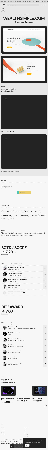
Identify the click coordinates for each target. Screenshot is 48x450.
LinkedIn (12, 443)
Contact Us (27, 436)
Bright (26, 211)
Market (26, 430)
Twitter (17, 443)
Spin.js (4, 218)
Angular (43, 215)
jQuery (16, 215)
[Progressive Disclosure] (24, 151)
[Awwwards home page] (12, 446)
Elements (3, 430)
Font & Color (22, 446)
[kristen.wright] (19, 22)
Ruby (11, 218)
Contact (17, 171)
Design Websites (35, 211)
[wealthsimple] (29, 22)
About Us (26, 434)
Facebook (21, 443)
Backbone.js (34, 215)
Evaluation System (4, 254)
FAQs (26, 432)
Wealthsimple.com (24, 18)
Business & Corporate (8, 211)
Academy (26, 426)
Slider (2, 131)
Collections (3, 428)
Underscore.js (24, 215)
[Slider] (24, 112)
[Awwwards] (4, 4)
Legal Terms (10, 441)
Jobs (25, 428)
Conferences (3, 434)
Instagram (8, 443)
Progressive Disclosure (7, 171)
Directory (3, 432)
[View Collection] (8, 391)
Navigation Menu (7, 215)
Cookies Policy (4, 441)
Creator (16, 446)
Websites (3, 426)
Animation (19, 211)
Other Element (10, 131)
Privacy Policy (16, 441)
